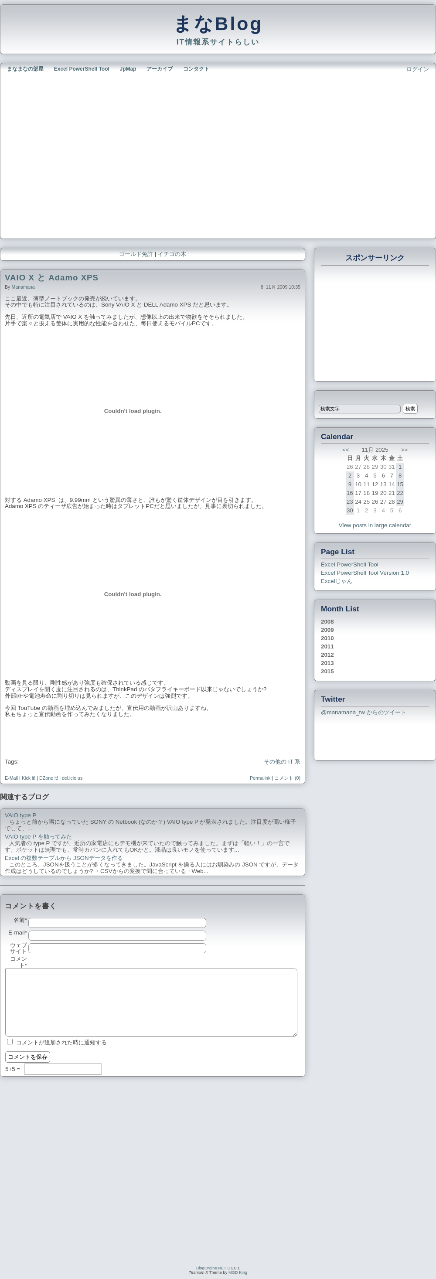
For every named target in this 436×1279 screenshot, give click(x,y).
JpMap (128, 69)
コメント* (18, 962)
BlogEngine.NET (211, 1268)
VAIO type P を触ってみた (38, 837)
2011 (327, 646)
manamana (22, 287)
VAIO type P (20, 815)
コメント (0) (287, 778)
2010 (327, 638)
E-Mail (11, 778)
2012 (327, 654)
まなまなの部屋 (25, 69)
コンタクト (196, 69)
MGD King (237, 1272)
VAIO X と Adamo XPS (52, 277)
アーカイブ (159, 69)
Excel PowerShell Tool (81, 69)
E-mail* (17, 933)
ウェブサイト (18, 948)
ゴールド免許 (136, 254)
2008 (327, 621)
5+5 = (13, 1069)
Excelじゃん (336, 581)
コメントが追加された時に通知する (61, 1042)
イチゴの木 (172, 254)
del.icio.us (72, 778)
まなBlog (218, 23)
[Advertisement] (82, 154)
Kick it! (28, 778)
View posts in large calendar (375, 525)
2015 (327, 671)
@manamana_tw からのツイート (363, 712)
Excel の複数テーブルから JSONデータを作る (64, 858)
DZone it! (48, 778)
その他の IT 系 (282, 761)
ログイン (417, 69)
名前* (20, 920)
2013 (327, 663)
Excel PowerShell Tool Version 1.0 (365, 573)
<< (345, 450)
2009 (327, 630)
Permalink (260, 778)
